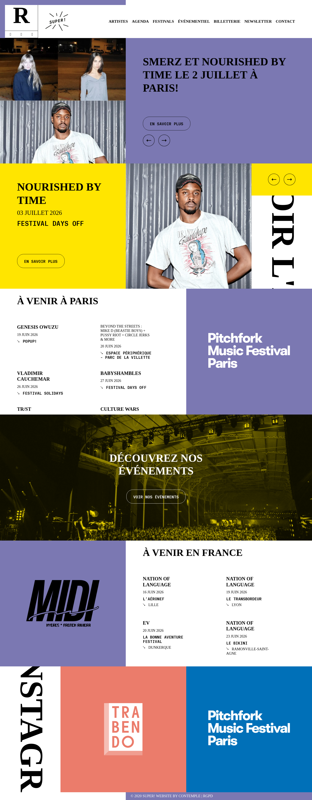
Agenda (140, 21)
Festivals (163, 21)
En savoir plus (41, 261)
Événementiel (194, 21)
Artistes (118, 21)
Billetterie (227, 21)
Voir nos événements (156, 496)
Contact (285, 21)
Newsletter (258, 21)
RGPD (208, 796)
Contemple (190, 796)
